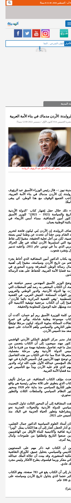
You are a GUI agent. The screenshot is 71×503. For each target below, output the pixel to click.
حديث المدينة (62, 103)
